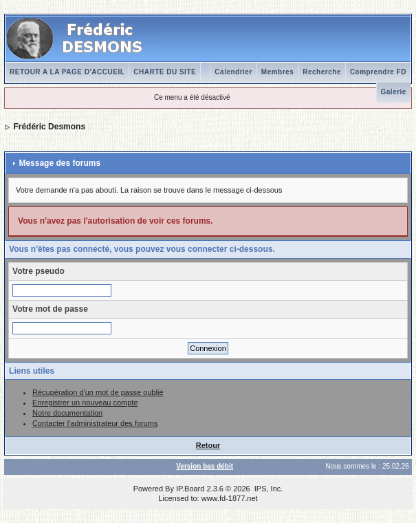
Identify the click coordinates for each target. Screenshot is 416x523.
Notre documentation (67, 413)
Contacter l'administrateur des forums (94, 423)
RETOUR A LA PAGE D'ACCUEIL (67, 72)
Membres (277, 72)
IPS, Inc (267, 488)
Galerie (393, 92)
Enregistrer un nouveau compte (85, 402)
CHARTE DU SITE (164, 72)
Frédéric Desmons (49, 126)
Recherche (322, 72)
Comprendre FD (378, 72)
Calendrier (233, 72)
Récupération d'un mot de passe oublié (97, 392)
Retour (208, 445)
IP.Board (190, 488)
